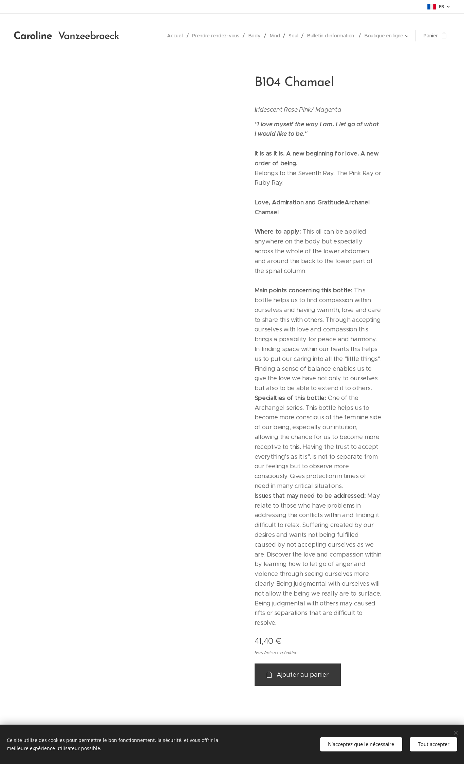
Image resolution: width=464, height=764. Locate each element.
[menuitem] (173, 35)
